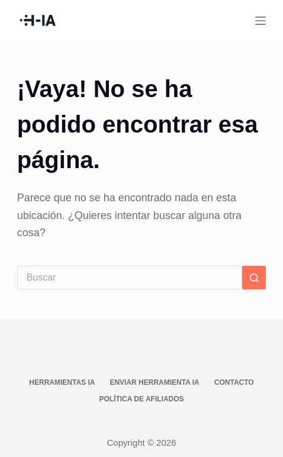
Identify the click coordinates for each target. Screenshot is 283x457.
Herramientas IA (62, 382)
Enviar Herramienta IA (154, 382)
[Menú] (260, 20)
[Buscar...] (130, 277)
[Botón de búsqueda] (254, 277)
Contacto (234, 382)
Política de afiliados (141, 399)
